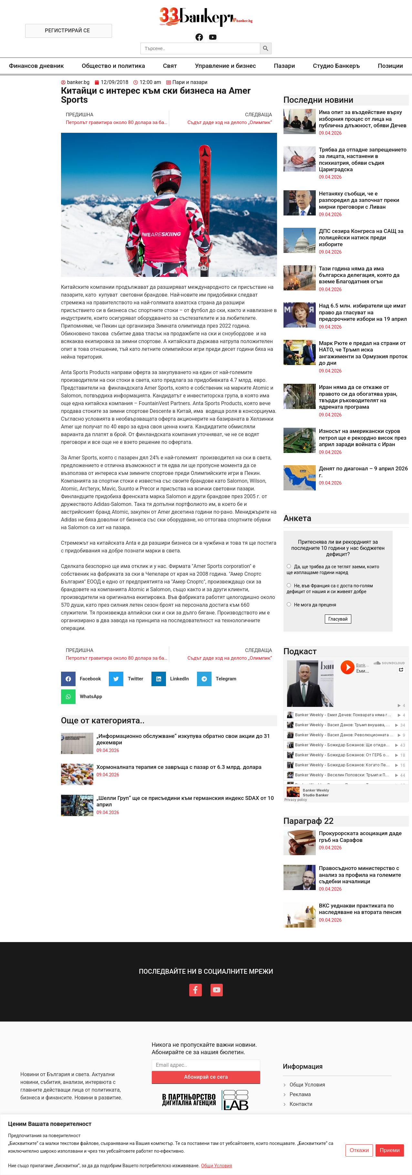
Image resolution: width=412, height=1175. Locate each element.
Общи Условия (216, 1165)
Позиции (390, 65)
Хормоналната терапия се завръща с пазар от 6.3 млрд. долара (179, 767)
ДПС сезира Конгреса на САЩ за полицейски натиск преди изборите (361, 237)
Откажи (359, 1150)
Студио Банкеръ (336, 65)
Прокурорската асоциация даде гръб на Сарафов (360, 836)
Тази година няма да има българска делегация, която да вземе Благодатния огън (359, 275)
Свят (170, 65)
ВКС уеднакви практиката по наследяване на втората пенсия (360, 908)
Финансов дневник (36, 65)
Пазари (284, 65)
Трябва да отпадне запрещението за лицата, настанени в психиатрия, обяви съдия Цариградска (363, 159)
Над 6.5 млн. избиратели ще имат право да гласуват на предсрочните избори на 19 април (363, 312)
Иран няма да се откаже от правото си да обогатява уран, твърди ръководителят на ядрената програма (358, 397)
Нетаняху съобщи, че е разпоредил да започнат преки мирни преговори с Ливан (359, 200)
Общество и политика (113, 65)
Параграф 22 (308, 821)
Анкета (297, 518)
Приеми (390, 1150)
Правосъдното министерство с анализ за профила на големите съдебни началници (360, 875)
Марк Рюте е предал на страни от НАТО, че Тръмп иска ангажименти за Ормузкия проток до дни (363, 353)
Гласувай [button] (338, 619)
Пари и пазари (190, 82)
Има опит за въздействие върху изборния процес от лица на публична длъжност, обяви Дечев (363, 119)
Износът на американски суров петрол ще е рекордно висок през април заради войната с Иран (363, 437)
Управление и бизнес (225, 65)
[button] (83, 679)
